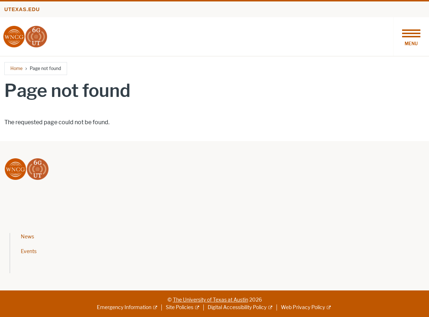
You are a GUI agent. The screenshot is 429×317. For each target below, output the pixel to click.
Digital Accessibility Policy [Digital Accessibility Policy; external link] (237, 307)
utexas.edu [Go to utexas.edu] (22, 9)
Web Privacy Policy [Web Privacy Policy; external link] (303, 307)
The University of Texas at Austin (210, 300)
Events (29, 251)
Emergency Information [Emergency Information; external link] (124, 307)
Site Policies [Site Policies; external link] (179, 307)
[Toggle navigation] (411, 36)
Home (16, 68)
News (27, 237)
